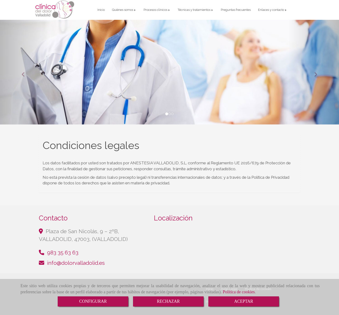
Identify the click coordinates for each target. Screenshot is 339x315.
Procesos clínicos (157, 10)
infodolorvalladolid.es (76, 263)
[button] (25, 72)
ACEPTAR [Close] (243, 301)
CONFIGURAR (93, 301)
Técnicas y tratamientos (196, 10)
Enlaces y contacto (272, 10)
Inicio (101, 10)
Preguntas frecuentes (236, 10)
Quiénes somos (124, 10)
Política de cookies (239, 292)
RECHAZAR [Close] (168, 301)
